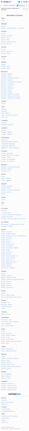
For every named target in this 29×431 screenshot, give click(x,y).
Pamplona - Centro (6, 306)
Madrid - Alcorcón (6, 240)
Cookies (3, 420)
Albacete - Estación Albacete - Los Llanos (12, 28)
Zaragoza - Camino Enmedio (9, 385)
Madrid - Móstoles (6, 254)
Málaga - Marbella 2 (6, 285)
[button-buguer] (1, 1)
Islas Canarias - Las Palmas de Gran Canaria (12, 224)
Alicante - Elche (5, 39)
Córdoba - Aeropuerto (7, 153)
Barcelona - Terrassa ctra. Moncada (10, 96)
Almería (3, 49)
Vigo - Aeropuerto (6, 323)
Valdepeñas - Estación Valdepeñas (10, 147)
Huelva (3, 199)
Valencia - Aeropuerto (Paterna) (9, 358)
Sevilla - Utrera (5, 343)
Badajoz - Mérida (5, 68)
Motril (2, 194)
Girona (3, 176)
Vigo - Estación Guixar (7, 325)
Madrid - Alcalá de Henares (8, 234)
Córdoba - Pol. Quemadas (8, 159)
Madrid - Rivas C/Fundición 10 (9, 256)
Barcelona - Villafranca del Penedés (10, 98)
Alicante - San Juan (6, 43)
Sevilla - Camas (5, 337)
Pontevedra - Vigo (6, 319)
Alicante (3, 33)
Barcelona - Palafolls (6, 92)
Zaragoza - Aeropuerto (7, 383)
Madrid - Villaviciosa (6, 266)
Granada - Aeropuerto (7, 186)
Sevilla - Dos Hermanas (7, 339)
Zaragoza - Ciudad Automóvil (9, 387)
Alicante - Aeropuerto (7, 35)
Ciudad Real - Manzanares (8, 143)
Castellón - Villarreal (6, 132)
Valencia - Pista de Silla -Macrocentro (11, 366)
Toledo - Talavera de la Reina (8, 351)
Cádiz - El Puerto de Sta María (9, 115)
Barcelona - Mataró (6, 90)
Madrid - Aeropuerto (6, 232)
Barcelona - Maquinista (7, 88)
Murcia (3, 293)
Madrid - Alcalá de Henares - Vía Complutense (13, 236)
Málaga (3, 273)
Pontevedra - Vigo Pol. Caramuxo (10, 321)
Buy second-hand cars (7, 402)
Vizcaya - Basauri (5, 376)
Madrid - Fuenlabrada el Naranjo (9, 248)
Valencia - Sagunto (6, 368)
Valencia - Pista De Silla (7, 364)
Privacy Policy (5, 418)
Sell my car (4, 404)
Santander (4, 122)
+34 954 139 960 (5, 409)
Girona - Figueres (5, 178)
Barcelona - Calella (6, 76)
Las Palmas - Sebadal (7, 226)
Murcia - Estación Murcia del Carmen (11, 297)
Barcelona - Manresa (6, 86)
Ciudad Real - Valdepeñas (8, 145)
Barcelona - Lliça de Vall (7, 84)
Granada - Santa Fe (6, 192)
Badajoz (3, 64)
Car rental (3, 400)
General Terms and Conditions (9, 416)
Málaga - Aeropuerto (6, 275)
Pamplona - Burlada (6, 304)
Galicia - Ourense (5, 314)
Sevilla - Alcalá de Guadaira (8, 335)
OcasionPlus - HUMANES (8, 268)
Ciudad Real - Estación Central (9, 141)
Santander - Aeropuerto (7, 124)
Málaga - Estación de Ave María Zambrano (12, 279)
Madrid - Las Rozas (6, 252)
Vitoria (3, 20)
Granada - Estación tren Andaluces (10, 190)
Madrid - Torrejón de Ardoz (8, 258)
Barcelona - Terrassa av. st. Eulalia (10, 94)
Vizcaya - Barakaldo (6, 374)
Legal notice (4, 422)
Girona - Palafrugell (6, 180)
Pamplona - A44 (5, 302)
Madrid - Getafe (5, 250)
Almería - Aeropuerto (7, 51)
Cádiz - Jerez (4, 117)
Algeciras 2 (4, 109)
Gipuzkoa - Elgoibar (6, 169)
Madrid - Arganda (6, 242)
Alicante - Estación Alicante (8, 41)
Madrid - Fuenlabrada (7, 246)
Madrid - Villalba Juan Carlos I (9, 262)
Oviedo (3, 59)
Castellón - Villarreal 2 (7, 134)
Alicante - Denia (5, 37)
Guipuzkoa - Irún (5, 171)
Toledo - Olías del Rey (7, 349)
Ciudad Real (4, 139)
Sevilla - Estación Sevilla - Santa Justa (11, 341)
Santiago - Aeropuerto (7, 216)
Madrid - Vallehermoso (7, 260)
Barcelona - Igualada (6, 80)
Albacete (3, 26)
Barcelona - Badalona (7, 74)
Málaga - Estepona (6, 281)
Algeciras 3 (4, 111)
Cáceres (3, 103)
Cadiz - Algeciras (5, 113)
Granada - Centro (5, 188)
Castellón (3, 130)
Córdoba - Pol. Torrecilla (7, 161)
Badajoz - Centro (5, 66)
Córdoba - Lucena (6, 157)
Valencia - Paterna (6, 362)
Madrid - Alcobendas (6, 238)
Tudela (3, 308)
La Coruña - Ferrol (6, 212)
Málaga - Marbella (6, 283)
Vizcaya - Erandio (5, 378)
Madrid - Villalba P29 (6, 264)
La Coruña (4, 210)
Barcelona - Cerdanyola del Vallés (10, 78)
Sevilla (3, 331)
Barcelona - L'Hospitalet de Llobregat (11, 82)
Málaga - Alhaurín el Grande (8, 277)
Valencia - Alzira (5, 360)
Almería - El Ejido (5, 53)
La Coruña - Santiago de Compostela (11, 214)
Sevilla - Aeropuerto (6, 333)
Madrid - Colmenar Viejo (7, 244)
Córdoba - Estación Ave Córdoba (10, 155)
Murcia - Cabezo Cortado (8, 295)
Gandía (3, 356)
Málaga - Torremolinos (7, 287)
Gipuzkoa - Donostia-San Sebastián (10, 167)
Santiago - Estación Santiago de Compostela (13, 218)
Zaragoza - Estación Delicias (8, 389)
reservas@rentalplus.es (7, 411)
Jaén (2, 205)
